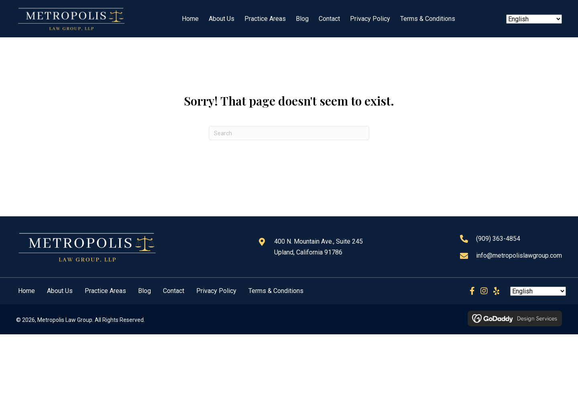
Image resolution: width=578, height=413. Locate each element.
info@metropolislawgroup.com (519, 255)
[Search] (289, 133)
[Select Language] (534, 19)
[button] (472, 291)
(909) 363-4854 (498, 238)
